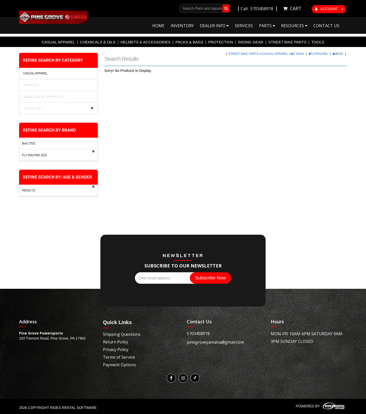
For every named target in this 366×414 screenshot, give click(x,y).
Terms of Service (119, 357)
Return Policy (115, 342)
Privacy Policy (115, 349)
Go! (225, 8)
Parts (267, 25)
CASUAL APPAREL (58, 42)
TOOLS (317, 42)
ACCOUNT (329, 9)
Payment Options (119, 364)
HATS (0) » (31, 85)
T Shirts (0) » (32, 108)
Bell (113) (28, 143)
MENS (338, 54)
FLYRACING (318, 54)
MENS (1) (28, 190)
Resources (294, 25)
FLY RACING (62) (34, 155)
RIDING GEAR (250, 42)
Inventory (182, 25)
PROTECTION (220, 42)
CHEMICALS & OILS (98, 42)
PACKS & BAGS (189, 42)
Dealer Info (214, 25)
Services (244, 25)
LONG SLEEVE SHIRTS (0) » (43, 97)
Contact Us (326, 25)
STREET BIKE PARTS (287, 42)
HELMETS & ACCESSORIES (145, 42)
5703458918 (198, 333)
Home (158, 25)
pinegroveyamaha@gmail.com (215, 342)
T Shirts (297, 54)
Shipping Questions (122, 334)
